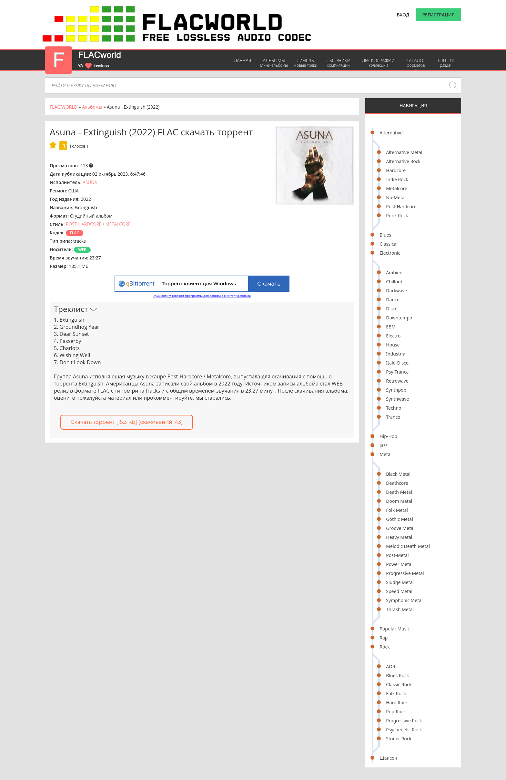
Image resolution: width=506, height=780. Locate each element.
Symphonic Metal (404, 600)
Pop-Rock (396, 711)
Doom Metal (399, 501)
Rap (384, 638)
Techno (393, 408)
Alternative (391, 133)
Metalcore (396, 188)
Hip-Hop (388, 436)
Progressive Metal (405, 573)
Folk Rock (396, 693)
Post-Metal (397, 555)
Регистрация (438, 15)
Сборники (338, 62)
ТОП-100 (446, 62)
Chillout (394, 281)
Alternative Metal (404, 152)
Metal (385, 454)
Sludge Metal (400, 582)
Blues (385, 235)
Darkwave (396, 291)
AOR (390, 666)
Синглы (306, 62)
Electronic (390, 253)
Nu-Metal (396, 197)
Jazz (384, 445)
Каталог (415, 62)
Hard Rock (397, 702)
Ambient (395, 272)
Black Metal (398, 474)
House (393, 345)
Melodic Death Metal (408, 546)
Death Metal (399, 492)
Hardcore (396, 170)
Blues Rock (397, 675)
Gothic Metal (399, 519)
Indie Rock (397, 179)
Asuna (90, 182)
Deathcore (397, 483)
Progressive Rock (404, 720)
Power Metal (399, 564)
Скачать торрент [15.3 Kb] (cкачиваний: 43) (127, 422)
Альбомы (274, 62)
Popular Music (395, 629)
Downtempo (399, 318)
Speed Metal (399, 591)
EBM (391, 327)
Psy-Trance (397, 372)
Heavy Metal (399, 537)
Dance (392, 300)
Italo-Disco (397, 363)
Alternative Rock (403, 161)
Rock (385, 647)
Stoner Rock (398, 739)
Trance (393, 417)
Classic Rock (398, 684)
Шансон (388, 758)
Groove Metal (400, 528)
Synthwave (397, 399)
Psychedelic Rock (404, 729)
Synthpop (396, 390)
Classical (389, 244)
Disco (392, 309)
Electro (393, 336)
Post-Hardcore (401, 206)
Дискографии (378, 62)
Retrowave (397, 381)
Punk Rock (397, 215)
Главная (241, 60)
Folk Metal (397, 510)
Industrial (396, 354)
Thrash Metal (400, 609)
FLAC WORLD (63, 107)
